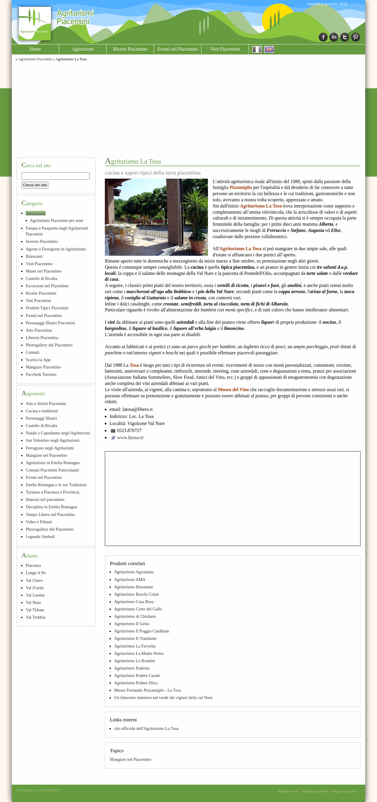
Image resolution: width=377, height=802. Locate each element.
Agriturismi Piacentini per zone (56, 220)
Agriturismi (83, 49)
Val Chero (34, 580)
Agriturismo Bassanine (133, 587)
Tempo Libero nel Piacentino (50, 514)
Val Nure (33, 602)
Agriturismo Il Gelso (131, 623)
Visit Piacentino (225, 49)
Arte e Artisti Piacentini (46, 403)
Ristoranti (34, 256)
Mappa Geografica (345, 791)
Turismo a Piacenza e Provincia (52, 492)
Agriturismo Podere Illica (135, 682)
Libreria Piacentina (42, 337)
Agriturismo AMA (129, 579)
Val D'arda (35, 587)
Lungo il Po (36, 572)
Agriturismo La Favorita (135, 646)
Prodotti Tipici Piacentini (47, 307)
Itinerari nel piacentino (45, 499)
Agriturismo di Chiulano (135, 616)
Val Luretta (35, 595)
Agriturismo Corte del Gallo (138, 609)
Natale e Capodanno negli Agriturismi (58, 433)
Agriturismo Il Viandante (135, 638)
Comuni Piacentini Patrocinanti (52, 470)
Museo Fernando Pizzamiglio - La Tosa (147, 690)
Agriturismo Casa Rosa (133, 601)
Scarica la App (38, 359)
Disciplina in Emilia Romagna (51, 506)
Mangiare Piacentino (43, 367)
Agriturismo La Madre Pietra (138, 653)
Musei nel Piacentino (44, 271)
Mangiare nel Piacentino (130, 759)
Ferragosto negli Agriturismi (50, 448)
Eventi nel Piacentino (178, 49)
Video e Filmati (39, 521)
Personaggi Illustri (41, 418)
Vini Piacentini (38, 300)
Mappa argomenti (315, 791)
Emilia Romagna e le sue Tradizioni (56, 484)
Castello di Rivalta (41, 278)
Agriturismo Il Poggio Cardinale (141, 631)
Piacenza (33, 565)
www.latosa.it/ (130, 437)
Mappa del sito (288, 791)
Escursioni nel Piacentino (47, 285)
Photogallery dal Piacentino (49, 345)
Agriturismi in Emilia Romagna (53, 462)
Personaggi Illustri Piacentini (50, 323)
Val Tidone (35, 609)
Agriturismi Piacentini (35, 59)
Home (35, 49)
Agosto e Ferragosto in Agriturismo (56, 249)
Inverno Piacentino (42, 241)
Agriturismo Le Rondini (134, 660)
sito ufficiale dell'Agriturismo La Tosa (146, 728)
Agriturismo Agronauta (133, 571)
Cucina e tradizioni (42, 411)
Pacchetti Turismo (41, 374)
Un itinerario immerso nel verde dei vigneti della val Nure (163, 697)
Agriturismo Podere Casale (137, 675)
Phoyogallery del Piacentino (49, 529)
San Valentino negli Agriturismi (52, 440)
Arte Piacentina (39, 330)
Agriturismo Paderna (131, 668)
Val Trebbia (35, 617)
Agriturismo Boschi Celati (136, 594)
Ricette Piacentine (130, 49)
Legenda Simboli (40, 536)
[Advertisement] (188, 108)
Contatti (32, 352)
